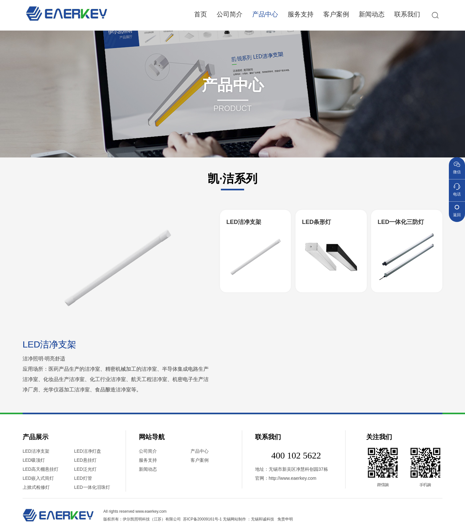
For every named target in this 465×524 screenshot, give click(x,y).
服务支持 (301, 14)
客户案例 (336, 14)
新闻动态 (372, 14)
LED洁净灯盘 (87, 509)
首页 (200, 14)
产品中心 (265, 14)
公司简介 (230, 14)
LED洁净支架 (36, 509)
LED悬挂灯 (85, 518)
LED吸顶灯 (34, 518)
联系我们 (407, 14)
